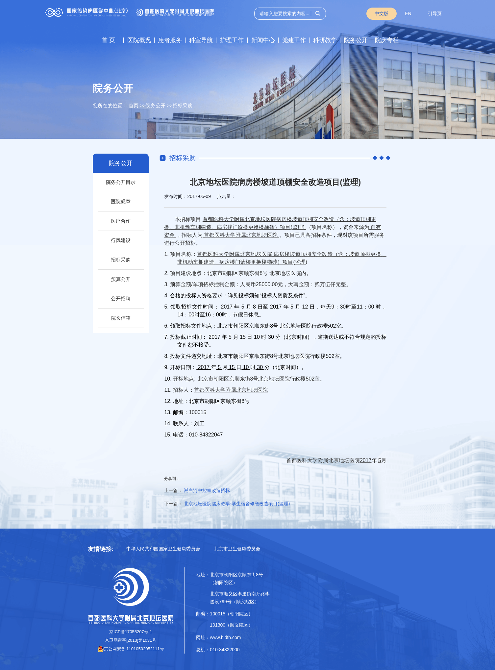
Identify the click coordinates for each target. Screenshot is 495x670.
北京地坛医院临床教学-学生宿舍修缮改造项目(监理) (237, 503)
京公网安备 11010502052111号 (130, 648)
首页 (133, 105)
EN (408, 13)
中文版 (381, 13)
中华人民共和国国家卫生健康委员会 (163, 548)
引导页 (435, 13)
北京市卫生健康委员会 (237, 548)
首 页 (108, 40)
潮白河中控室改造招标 (207, 490)
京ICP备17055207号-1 (130, 631)
